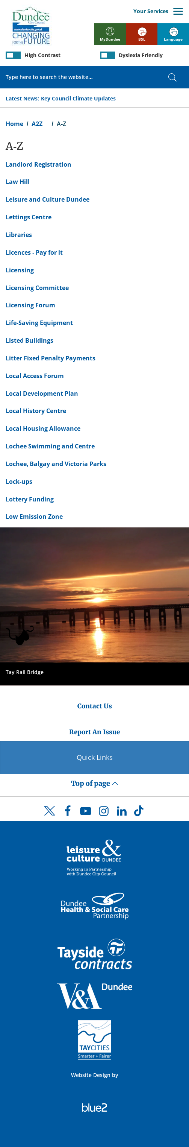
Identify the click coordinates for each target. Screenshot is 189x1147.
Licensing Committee (37, 288)
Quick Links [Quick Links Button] (95, 757)
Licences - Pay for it (34, 252)
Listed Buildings (29, 340)
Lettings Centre (28, 217)
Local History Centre (36, 411)
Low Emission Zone (34, 516)
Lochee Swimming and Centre (50, 446)
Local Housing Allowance (43, 428)
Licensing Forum (30, 305)
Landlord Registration (38, 164)
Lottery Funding (30, 499)
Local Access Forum (35, 376)
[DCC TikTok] (140, 813)
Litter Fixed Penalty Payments (50, 358)
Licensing (20, 270)
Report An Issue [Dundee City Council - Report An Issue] (94, 732)
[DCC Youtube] (85, 813)
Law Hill (18, 182)
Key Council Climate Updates (78, 98)
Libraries (19, 235)
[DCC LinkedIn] (121, 813)
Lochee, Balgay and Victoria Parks (56, 464)
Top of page (94, 783)
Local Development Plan (42, 393)
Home (14, 124)
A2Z (37, 124)
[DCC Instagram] (103, 813)
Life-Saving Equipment (39, 323)
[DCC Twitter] (49, 817)
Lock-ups (19, 481)
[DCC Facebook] (67, 813)
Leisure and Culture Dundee (47, 199)
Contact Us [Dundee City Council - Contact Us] (94, 706)
